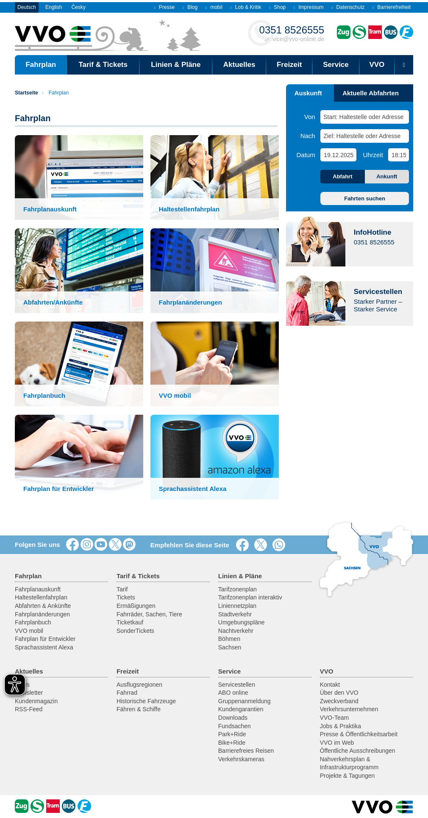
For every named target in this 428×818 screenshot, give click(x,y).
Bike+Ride (231, 742)
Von (309, 116)
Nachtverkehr (235, 630)
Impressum (308, 7)
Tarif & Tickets (103, 65)
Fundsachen (234, 726)
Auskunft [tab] (308, 93)
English (53, 7)
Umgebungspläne (241, 622)
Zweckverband (339, 701)
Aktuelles (239, 65)
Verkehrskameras (241, 759)
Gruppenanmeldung (244, 701)
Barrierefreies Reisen (246, 750)
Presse (164, 7)
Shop (277, 7)
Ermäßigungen (136, 605)
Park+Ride (232, 734)
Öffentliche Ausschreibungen (357, 750)
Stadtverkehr (235, 614)
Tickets (126, 597)
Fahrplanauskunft (38, 589)
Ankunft (386, 176)
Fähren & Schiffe (139, 709)
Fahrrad (127, 692)
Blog (190, 7)
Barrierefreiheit (391, 7)
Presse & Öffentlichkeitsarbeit (358, 734)
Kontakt (330, 684)
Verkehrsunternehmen (349, 709)
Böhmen (229, 638)
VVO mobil (29, 630)
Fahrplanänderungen (42, 614)
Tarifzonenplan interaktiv (250, 597)
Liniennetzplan (237, 605)
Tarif (122, 589)
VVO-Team (334, 717)
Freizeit (289, 65)
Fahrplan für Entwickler (45, 638)
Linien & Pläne (175, 65)
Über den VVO (339, 692)
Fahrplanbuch (33, 622)
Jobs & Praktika (340, 726)
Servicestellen (236, 684)
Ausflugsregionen (139, 684)
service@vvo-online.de (291, 33)
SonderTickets (135, 630)
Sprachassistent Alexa (44, 647)
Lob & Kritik (246, 7)
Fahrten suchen (364, 198)
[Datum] (338, 154)
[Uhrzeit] (398, 154)
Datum (306, 154)
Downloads (232, 717)
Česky (78, 7)
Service (336, 65)
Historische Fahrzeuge (146, 701)
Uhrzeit (373, 154)
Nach (307, 135)
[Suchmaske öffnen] (404, 65)
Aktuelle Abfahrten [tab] (370, 93)
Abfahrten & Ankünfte (43, 605)
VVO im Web (337, 742)
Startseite (26, 93)
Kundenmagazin (36, 701)
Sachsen (229, 647)
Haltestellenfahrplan (41, 597)
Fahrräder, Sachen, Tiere (149, 614)
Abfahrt (342, 176)
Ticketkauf (130, 622)
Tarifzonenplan (237, 589)
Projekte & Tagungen (347, 775)
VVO (376, 65)
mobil (214, 7)
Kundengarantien (241, 709)
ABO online (233, 692)
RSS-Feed (28, 709)
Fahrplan (55, 93)
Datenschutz (348, 7)
